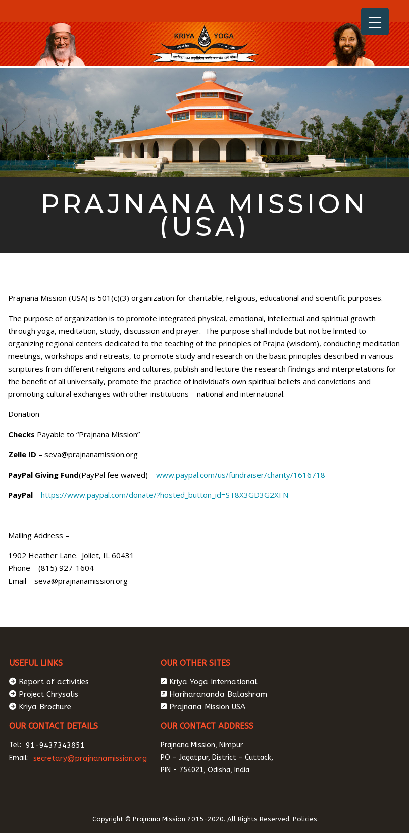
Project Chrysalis (48, 694)
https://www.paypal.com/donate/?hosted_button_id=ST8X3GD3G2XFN (164, 495)
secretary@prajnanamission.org (90, 758)
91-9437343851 (55, 745)
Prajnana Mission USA (207, 706)
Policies (305, 819)
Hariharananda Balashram (218, 694)
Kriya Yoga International (213, 681)
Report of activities (54, 681)
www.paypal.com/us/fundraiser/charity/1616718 (239, 475)
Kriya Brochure (45, 706)
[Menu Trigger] (375, 21)
